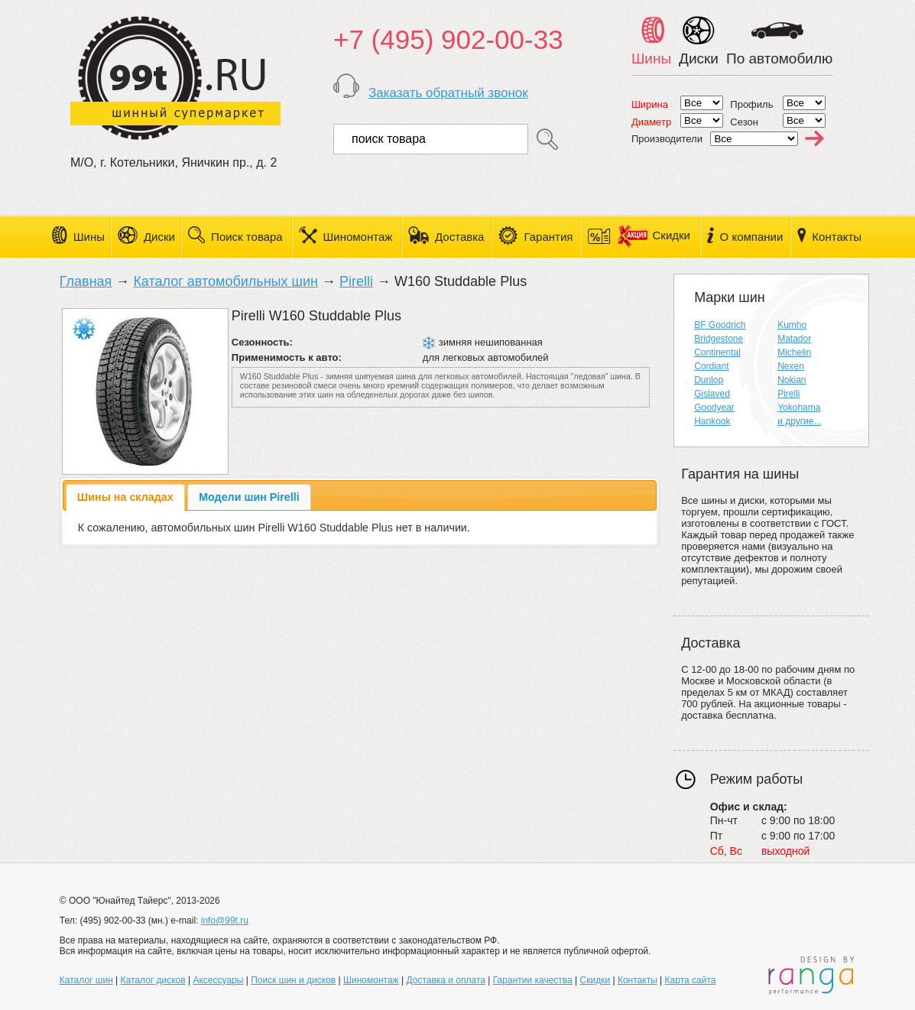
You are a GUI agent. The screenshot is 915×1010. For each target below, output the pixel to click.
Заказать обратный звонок (448, 93)
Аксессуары (218, 980)
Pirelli (356, 281)
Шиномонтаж (358, 236)
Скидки (653, 235)
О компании (752, 236)
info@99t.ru (224, 920)
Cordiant (711, 366)
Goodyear (714, 407)
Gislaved (712, 393)
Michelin (794, 352)
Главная (86, 281)
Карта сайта (690, 980)
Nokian (791, 380)
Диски (159, 236)
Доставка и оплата (445, 980)
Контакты (836, 236)
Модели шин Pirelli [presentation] (249, 497)
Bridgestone (718, 338)
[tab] (125, 497)
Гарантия (548, 236)
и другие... (799, 421)
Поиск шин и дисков (293, 980)
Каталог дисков (153, 980)
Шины (89, 236)
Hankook (712, 421)
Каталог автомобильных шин (225, 281)
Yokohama (798, 407)
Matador (794, 338)
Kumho (791, 325)
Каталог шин (86, 980)
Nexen (790, 366)
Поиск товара (247, 236)
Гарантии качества (533, 980)
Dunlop (708, 380)
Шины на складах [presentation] (125, 497)
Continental (717, 352)
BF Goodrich (719, 325)
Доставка (459, 236)
